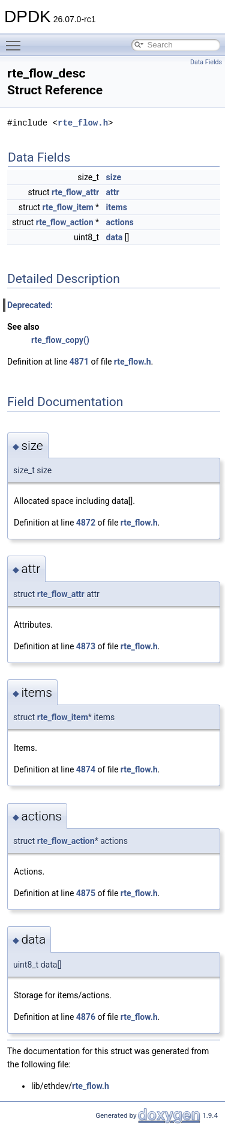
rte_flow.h (83, 123)
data (114, 237)
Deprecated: (30, 305)
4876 (85, 1017)
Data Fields (206, 62)
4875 (85, 893)
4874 (85, 769)
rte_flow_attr (75, 192)
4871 (79, 361)
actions (120, 222)
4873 (85, 646)
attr (112, 192)
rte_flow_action (65, 222)
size (113, 177)
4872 (85, 522)
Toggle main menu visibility (16, 40)
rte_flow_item (68, 207)
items (116, 207)
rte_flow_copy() (60, 340)
